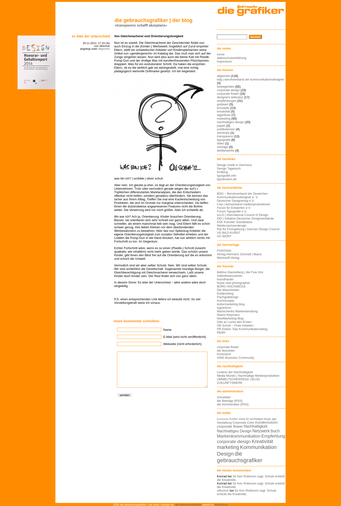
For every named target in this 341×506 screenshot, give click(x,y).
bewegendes (225, 86)
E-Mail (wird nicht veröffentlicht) (184, 337)
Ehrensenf (224, 354)
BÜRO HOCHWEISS (231, 286)
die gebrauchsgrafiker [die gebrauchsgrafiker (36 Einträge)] (239, 456)
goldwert (223, 104)
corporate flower (228, 93)
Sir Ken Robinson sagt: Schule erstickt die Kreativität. (246, 492)
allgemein (104, 48)
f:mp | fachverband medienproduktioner (243, 204)
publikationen (226, 129)
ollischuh (223, 490)
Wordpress (221, 504)
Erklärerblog (225, 293)
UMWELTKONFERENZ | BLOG (238, 379)
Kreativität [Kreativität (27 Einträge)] (262, 441)
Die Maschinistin (228, 290)
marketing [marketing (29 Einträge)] (228, 447)
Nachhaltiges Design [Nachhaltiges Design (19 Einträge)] (234, 431)
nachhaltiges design (230, 122)
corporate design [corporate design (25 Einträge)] (234, 441)
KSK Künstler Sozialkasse (234, 222)
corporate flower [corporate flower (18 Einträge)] (230, 426)
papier (221, 125)
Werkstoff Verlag (228, 258)
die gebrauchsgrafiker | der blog (154, 20)
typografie (223, 140)
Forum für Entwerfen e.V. (234, 208)
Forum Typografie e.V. (232, 211)
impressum (224, 61)
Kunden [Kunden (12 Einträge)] (233, 419)
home (220, 54)
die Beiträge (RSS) (229, 401)
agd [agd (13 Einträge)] (274, 418)
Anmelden (224, 397)
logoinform (224, 307)
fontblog (222, 172)
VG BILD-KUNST (228, 232)
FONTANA (224, 250)
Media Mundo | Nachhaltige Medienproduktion (248, 375)
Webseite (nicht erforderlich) (182, 344)
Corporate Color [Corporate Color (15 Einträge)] (243, 422)
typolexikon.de (227, 179)
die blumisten (226, 350)
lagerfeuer (224, 115)
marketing (223, 118)
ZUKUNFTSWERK (229, 383)
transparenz (225, 136)
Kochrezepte (225, 300)
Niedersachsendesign (232, 225)
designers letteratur (230, 97)
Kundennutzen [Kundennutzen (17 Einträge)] (266, 422)
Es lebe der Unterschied (91, 36)
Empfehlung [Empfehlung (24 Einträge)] (273, 436)
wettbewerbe (225, 150)
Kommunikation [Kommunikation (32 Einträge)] (258, 447)
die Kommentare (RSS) (233, 404)
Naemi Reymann (228, 315)
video (220, 143)
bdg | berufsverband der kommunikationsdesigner (250, 79)
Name (167, 329)
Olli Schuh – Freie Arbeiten (235, 325)
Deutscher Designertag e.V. (235, 200)
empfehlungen (226, 101)
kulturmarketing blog (231, 304)
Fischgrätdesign (227, 297)
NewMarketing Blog (230, 318)
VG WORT (224, 236)
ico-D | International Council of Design (242, 215)
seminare (223, 132)
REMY (221, 332)
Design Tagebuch (229, 168)
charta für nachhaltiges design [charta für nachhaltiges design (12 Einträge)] (255, 419)
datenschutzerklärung (231, 58)
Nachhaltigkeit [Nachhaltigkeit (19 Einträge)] (255, 426)
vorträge (222, 147)
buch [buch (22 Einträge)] (275, 431)
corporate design (228, 90)
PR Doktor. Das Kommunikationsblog (242, 329)
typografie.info (226, 175)
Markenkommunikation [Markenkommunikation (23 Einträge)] (238, 436)
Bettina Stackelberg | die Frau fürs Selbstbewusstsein (240, 274)
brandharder (225, 279)
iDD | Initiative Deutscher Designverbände (245, 218)
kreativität (223, 111)
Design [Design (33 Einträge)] (225, 454)
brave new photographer (233, 283)
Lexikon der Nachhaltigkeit (235, 372)
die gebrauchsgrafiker (188, 504)
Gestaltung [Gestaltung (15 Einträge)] (224, 422)
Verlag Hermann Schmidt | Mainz (239, 254)
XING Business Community (235, 357)
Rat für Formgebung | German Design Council (248, 229)
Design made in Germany (234, 165)
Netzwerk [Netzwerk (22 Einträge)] (261, 431)
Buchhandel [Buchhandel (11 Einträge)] (223, 419)
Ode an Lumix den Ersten (234, 322)
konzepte (223, 108)
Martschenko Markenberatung (237, 311)
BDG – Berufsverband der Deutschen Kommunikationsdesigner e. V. (242, 195)
